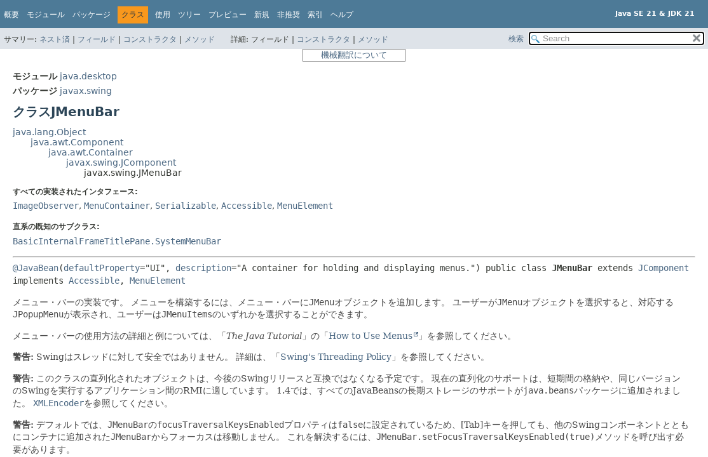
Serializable (185, 206)
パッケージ (91, 14)
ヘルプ (341, 14)
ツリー (189, 14)
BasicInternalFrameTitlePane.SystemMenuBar (117, 241)
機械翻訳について (354, 55)
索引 (315, 14)
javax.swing (86, 91)
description (203, 268)
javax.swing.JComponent (121, 162)
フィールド (97, 39)
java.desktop (88, 76)
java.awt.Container (90, 152)
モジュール (46, 14)
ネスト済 (54, 39)
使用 (162, 14)
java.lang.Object (49, 132)
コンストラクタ (150, 39)
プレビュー (227, 14)
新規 (261, 14)
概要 (11, 14)
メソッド (199, 39)
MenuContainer (117, 206)
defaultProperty (102, 268)
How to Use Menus (370, 336)
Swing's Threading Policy (335, 357)
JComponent (663, 268)
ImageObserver (46, 206)
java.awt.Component (77, 142)
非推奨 (288, 14)
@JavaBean (35, 268)
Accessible (246, 206)
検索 (516, 38)
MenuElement (305, 206)
